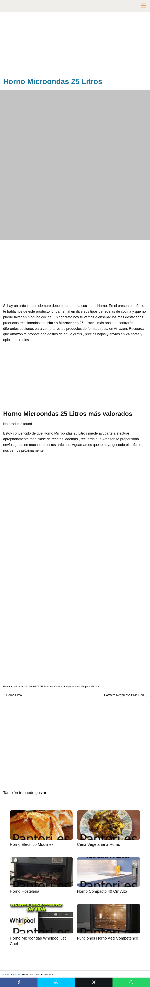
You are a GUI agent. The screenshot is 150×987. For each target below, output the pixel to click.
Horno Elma (14, 695)
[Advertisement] (75, 45)
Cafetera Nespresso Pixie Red (124, 695)
